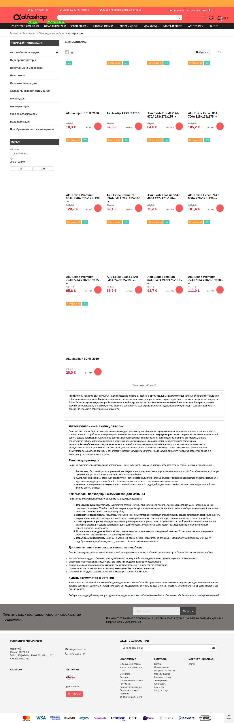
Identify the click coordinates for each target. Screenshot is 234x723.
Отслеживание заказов (131, 680)
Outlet (214, 26)
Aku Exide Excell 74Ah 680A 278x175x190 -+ (204, 197)
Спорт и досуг (128, 26)
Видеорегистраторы (23, 60)
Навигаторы (17, 75)
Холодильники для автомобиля (30, 90)
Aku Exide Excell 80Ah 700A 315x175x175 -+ (204, 115)
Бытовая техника (103, 26)
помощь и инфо (176, 10)
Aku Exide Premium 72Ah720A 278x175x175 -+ (83, 279)
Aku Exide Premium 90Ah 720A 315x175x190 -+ (83, 198)
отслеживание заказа (197, 10)
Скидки (157, 664)
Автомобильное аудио (24, 52)
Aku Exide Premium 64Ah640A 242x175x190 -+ (164, 279)
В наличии (21, 153)
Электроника (78, 26)
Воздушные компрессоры (26, 67)
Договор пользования (131, 687)
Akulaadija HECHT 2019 (82, 358)
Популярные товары (164, 670)
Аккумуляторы (19, 106)
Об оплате (125, 674)
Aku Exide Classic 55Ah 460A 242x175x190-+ (163, 197)
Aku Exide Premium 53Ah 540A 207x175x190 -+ (123, 198)
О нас (123, 670)
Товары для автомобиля (27, 43)
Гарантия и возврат (129, 690)
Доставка (124, 677)
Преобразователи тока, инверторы (32, 129)
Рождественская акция (25, 25)
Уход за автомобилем (23, 113)
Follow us (74, 694)
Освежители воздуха (23, 83)
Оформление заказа (130, 664)
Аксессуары (17, 98)
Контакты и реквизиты (131, 667)
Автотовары (195, 26)
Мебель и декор (172, 26)
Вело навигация (20, 121)
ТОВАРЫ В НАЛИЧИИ (55, 25)
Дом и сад (150, 26)
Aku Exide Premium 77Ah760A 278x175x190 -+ (205, 279)
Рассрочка (125, 684)
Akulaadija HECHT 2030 (82, 113)
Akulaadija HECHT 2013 (123, 113)
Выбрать (202, 52)
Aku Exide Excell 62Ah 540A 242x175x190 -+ (122, 278)
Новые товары (161, 667)
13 (219, 52)
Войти (191, 664)
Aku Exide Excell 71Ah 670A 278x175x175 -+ (163, 115)
